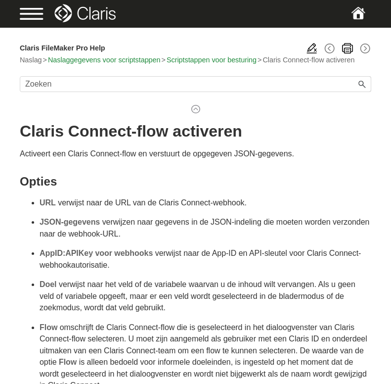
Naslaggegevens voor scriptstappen (104, 60)
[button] (362, 84)
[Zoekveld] (195, 84)
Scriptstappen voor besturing (212, 60)
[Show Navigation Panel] (36, 14)
